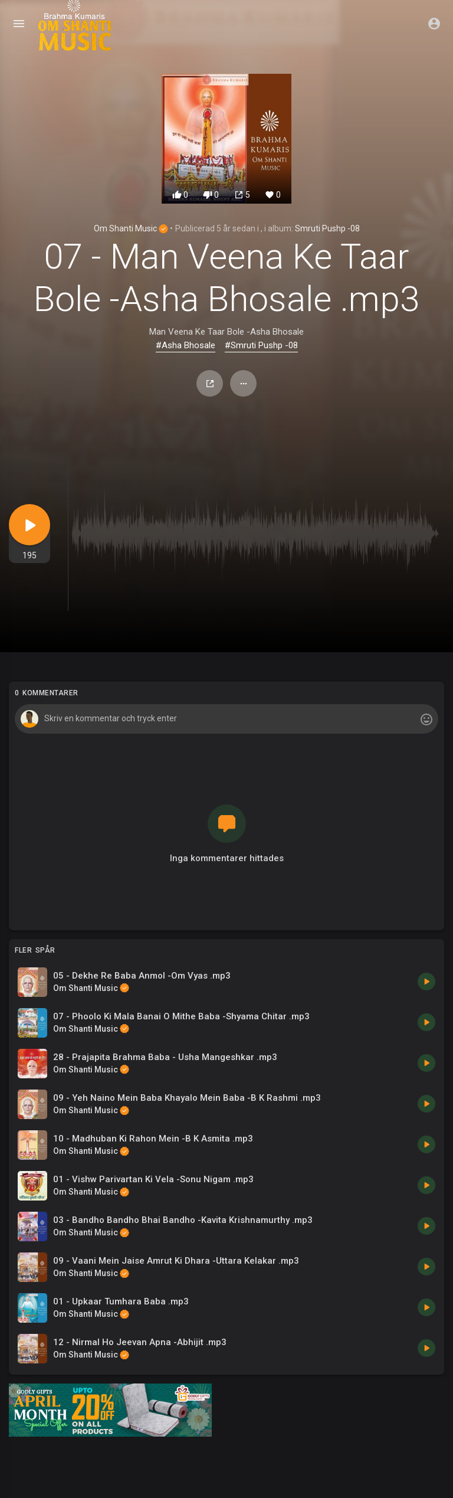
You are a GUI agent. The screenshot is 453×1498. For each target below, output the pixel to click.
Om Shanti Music (131, 228)
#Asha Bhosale (185, 345)
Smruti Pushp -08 (327, 228)
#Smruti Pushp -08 (261, 345)
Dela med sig (210, 383)
